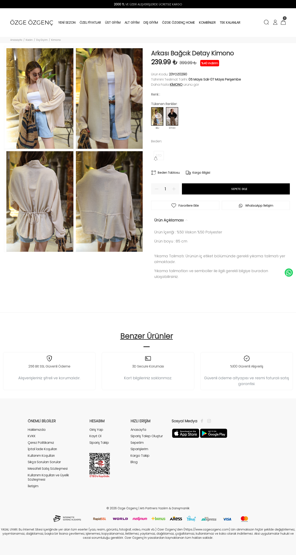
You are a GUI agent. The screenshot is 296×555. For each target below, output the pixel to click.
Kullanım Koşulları (41, 455)
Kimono (56, 40)
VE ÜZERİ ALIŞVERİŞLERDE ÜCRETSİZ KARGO (148, 4)
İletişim (33, 486)
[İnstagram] (208, 421)
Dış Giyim (42, 40)
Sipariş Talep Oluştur (147, 436)
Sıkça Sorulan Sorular (44, 462)
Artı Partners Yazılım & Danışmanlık (165, 508)
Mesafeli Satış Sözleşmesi (48, 468)
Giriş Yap (96, 429)
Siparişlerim (139, 449)
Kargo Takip (140, 455)
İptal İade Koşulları (42, 449)
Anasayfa (16, 40)
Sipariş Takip (99, 442)
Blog (134, 462)
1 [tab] (146, 346)
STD (159, 155)
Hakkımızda (36, 429)
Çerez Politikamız (41, 442)
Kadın (29, 40)
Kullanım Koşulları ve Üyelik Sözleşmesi (48, 477)
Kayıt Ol (95, 436)
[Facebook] (203, 421)
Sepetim (137, 442)
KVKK (32, 436)
